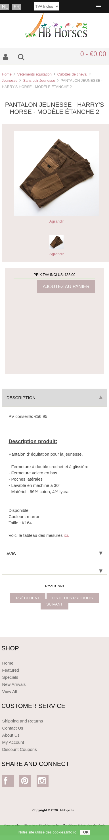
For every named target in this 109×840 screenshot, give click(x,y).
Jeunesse (9, 80)
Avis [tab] (54, 553)
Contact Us (12, 728)
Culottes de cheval (72, 74)
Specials (10, 677)
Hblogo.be (67, 810)
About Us (11, 735)
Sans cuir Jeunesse (39, 80)
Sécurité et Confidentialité (41, 825)
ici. (66, 535)
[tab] (54, 569)
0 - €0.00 (93, 54)
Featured (10, 670)
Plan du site (11, 825)
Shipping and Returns (22, 720)
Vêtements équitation (34, 74)
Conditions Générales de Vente (84, 825)
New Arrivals (14, 684)
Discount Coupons (19, 749)
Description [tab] (54, 397)
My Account (13, 742)
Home (6, 74)
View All (9, 691)
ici (75, 833)
